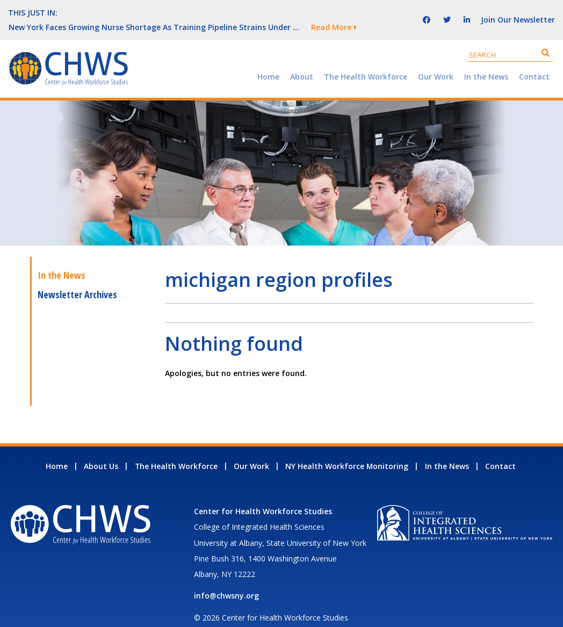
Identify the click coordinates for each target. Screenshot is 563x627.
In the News (486, 62)
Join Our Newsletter (518, 12)
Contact (534, 62)
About (301, 62)
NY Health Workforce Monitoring (346, 451)
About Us (101, 451)
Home (268, 62)
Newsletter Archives (77, 279)
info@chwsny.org (226, 581)
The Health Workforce (365, 62)
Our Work (435, 62)
